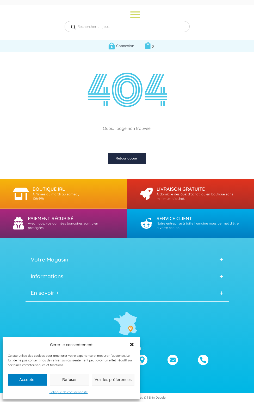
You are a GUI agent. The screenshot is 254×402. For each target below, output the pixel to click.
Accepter (27, 379)
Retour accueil (127, 158)
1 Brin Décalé (156, 397)
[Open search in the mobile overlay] (127, 26)
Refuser (69, 379)
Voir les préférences (113, 379)
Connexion (125, 45)
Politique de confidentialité (68, 392)
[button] (131, 344)
